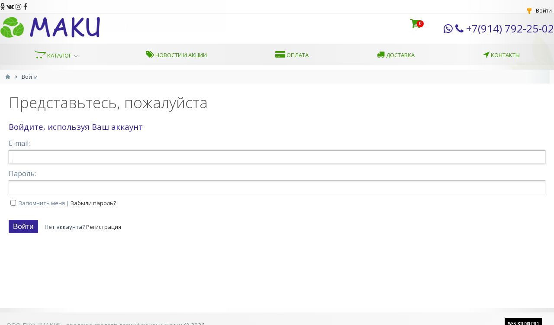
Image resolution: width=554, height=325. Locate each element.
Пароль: (22, 173)
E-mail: (19, 143)
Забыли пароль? (93, 203)
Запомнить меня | (67, 203)
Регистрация (103, 227)
